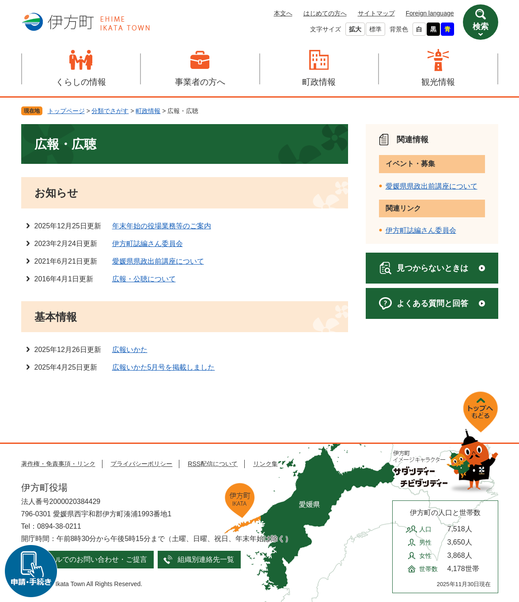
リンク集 (265, 463)
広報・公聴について (144, 279)
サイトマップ (376, 13)
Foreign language (430, 13)
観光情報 (438, 82)
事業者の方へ (200, 82)
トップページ (66, 110)
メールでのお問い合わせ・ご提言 (94, 559)
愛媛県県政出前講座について (158, 261)
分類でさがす (110, 110)
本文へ (283, 13)
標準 (375, 29)
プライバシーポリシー (141, 463)
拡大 (355, 29)
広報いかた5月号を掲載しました (163, 367)
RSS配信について (213, 463)
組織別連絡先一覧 (206, 559)
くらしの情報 (81, 82)
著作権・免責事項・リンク (58, 463)
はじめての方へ (325, 13)
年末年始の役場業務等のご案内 (161, 226)
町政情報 (319, 82)
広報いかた (130, 349)
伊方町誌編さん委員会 (147, 243)
